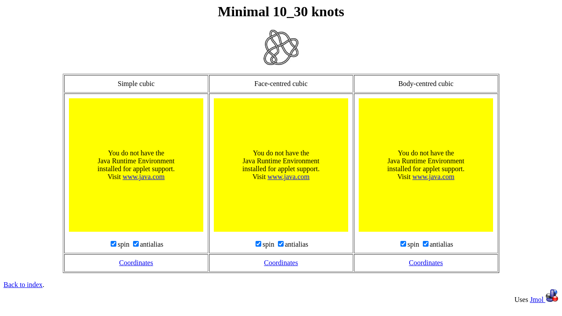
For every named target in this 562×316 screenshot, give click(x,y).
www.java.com (143, 176)
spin (124, 244)
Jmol (544, 299)
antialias (151, 244)
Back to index (23, 284)
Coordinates (136, 262)
